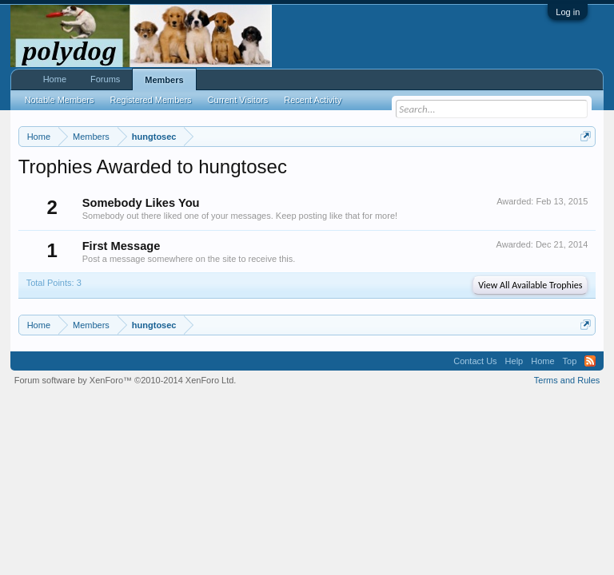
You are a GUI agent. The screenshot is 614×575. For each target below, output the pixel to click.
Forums (105, 79)
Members (164, 80)
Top (570, 361)
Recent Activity (312, 100)
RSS (590, 361)
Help (514, 361)
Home (54, 79)
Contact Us (474, 361)
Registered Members (151, 100)
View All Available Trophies (530, 285)
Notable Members (59, 100)
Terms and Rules (567, 380)
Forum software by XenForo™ (125, 380)
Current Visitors (238, 100)
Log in (568, 12)
